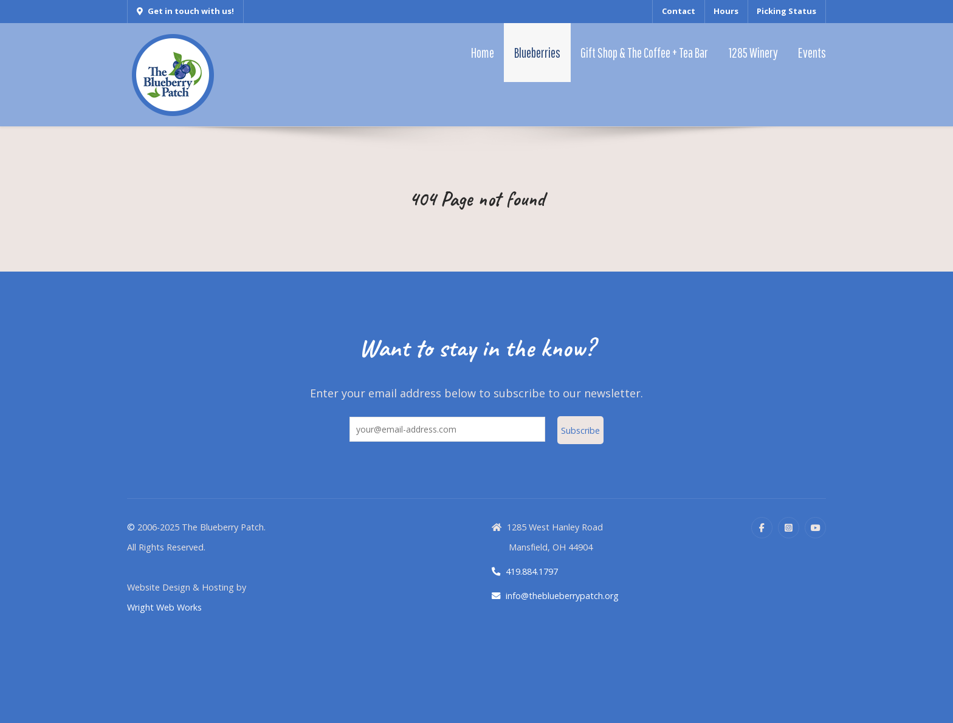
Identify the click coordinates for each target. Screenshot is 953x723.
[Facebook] (761, 527)
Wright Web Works (164, 607)
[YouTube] (815, 527)
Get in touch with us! (185, 10)
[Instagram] (788, 527)
